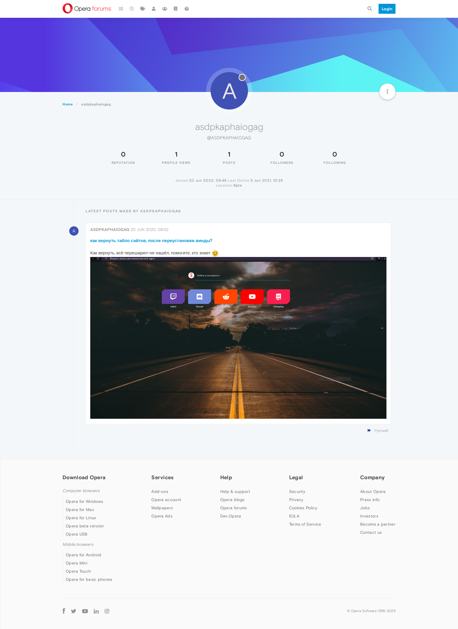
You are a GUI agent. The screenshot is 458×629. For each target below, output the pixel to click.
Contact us (371, 532)
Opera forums (233, 507)
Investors (369, 516)
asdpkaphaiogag (109, 229)
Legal (296, 477)
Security (297, 491)
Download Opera (84, 477)
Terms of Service (305, 524)
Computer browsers (81, 490)
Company (372, 477)
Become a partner (377, 524)
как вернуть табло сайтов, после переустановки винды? (151, 240)
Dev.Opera (230, 516)
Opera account (166, 499)
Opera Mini (76, 563)
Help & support (235, 491)
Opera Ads (162, 516)
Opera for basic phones (89, 579)
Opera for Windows (84, 501)
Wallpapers (162, 507)
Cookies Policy (303, 507)
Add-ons (159, 491)
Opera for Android (83, 554)
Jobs (365, 507)
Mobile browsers (78, 544)
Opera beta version (85, 526)
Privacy (296, 499)
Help (226, 477)
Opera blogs (232, 499)
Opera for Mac (80, 509)
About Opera (373, 491)
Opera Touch (78, 571)
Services (162, 477)
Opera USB (77, 534)
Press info (369, 499)
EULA (294, 516)
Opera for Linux (81, 517)
